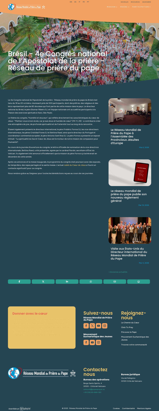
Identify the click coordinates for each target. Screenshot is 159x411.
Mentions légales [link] (144, 408)
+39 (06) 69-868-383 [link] (92, 392)
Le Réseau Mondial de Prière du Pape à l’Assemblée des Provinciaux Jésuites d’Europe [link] (126, 136)
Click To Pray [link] (127, 327)
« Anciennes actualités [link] (118, 272)
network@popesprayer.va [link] (94, 389)
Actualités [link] (24, 74)
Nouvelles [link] (124, 2)
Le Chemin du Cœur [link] (130, 322)
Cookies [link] (116, 408)
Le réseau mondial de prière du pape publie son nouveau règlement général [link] (129, 196)
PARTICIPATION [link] (140, 7)
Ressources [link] (135, 2)
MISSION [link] (111, 7)
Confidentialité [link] (128, 408)
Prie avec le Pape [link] (128, 332)
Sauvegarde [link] (146, 2)
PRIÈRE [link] (124, 7)
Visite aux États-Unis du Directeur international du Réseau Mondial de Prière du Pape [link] (129, 254)
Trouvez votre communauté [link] (134, 344)
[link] (71, 2)
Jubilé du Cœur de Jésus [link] (75, 165)
